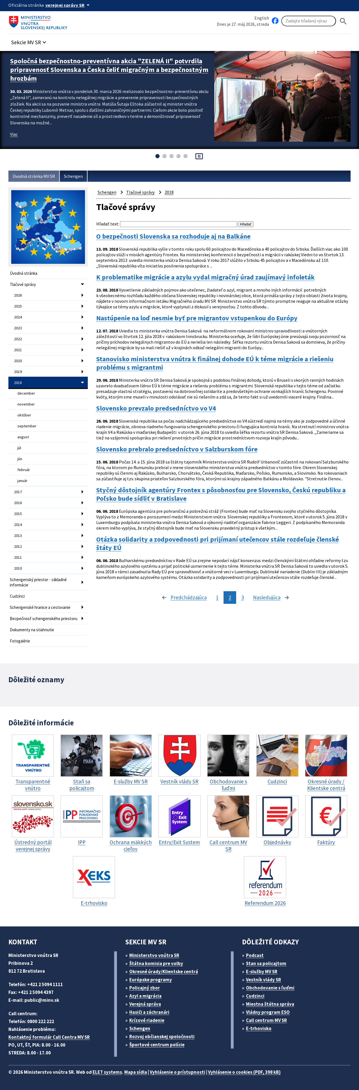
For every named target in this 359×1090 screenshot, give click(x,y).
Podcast (255, 955)
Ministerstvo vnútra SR (154, 955)
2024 (18, 317)
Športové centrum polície (157, 1045)
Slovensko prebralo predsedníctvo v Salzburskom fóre (176, 449)
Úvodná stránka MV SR (34, 176)
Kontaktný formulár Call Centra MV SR (49, 1037)
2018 (18, 382)
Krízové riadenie (146, 1020)
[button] (29, 40)
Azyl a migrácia (145, 996)
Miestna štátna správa (270, 1004)
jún (19, 458)
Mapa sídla (135, 1072)
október (24, 415)
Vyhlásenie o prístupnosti (177, 1072)
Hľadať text (107, 224)
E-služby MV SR (261, 971)
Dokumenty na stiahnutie (32, 629)
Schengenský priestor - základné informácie (38, 582)
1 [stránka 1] (217, 597)
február (23, 469)
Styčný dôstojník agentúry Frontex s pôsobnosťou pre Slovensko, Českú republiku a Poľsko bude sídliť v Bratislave (221, 494)
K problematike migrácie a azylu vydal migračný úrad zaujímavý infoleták (205, 277)
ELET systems (107, 1072)
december (26, 393)
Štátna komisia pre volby (156, 963)
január (22, 480)
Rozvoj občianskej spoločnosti (162, 1036)
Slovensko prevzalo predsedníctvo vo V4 (156, 408)
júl (19, 447)
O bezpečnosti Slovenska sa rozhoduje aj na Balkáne (173, 236)
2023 (18, 327)
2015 (18, 513)
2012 (18, 546)
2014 (18, 524)
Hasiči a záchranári (149, 1012)
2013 (18, 535)
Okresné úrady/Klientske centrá (163, 971)
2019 (18, 371)
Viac (14, 134)
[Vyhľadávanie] (308, 21)
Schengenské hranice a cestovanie (40, 607)
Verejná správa (145, 1004)
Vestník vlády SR (263, 980)
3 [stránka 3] (242, 597)
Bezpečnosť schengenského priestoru (43, 618)
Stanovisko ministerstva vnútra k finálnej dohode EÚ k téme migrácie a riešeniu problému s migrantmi (214, 363)
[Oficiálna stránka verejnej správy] (68, 5)
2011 (18, 557)
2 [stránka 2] (230, 597)
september (26, 425)
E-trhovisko (258, 1028)
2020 (18, 360)
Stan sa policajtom (266, 963)
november (26, 404)
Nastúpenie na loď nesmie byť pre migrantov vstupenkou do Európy (197, 318)
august (23, 436)
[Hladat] (343, 21)
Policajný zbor (144, 988)
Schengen (73, 176)
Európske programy (150, 980)
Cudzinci (17, 596)
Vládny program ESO (268, 1012)
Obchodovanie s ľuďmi (270, 988)
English (261, 18)
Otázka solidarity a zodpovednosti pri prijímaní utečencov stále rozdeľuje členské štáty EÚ (217, 543)
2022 (18, 338)
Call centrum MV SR (266, 1020)
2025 (18, 306)
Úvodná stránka (23, 273)
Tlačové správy (23, 284)
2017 (18, 491)
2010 (18, 568)
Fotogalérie (20, 641)
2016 (18, 502)
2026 (18, 295)
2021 (18, 349)
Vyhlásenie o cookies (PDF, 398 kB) (244, 1072)
